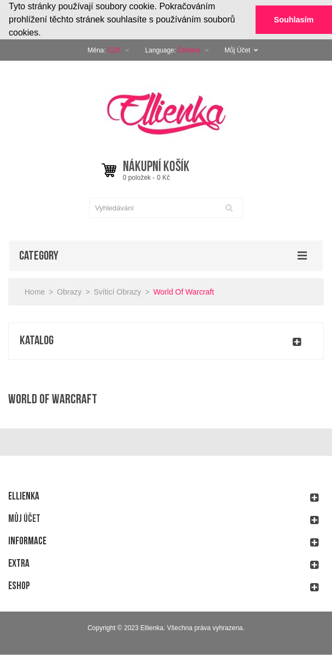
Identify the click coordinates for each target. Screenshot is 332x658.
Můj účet (24, 518)
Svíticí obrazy (117, 291)
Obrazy (69, 291)
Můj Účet (241, 50)
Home (35, 291)
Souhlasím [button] (294, 19)
